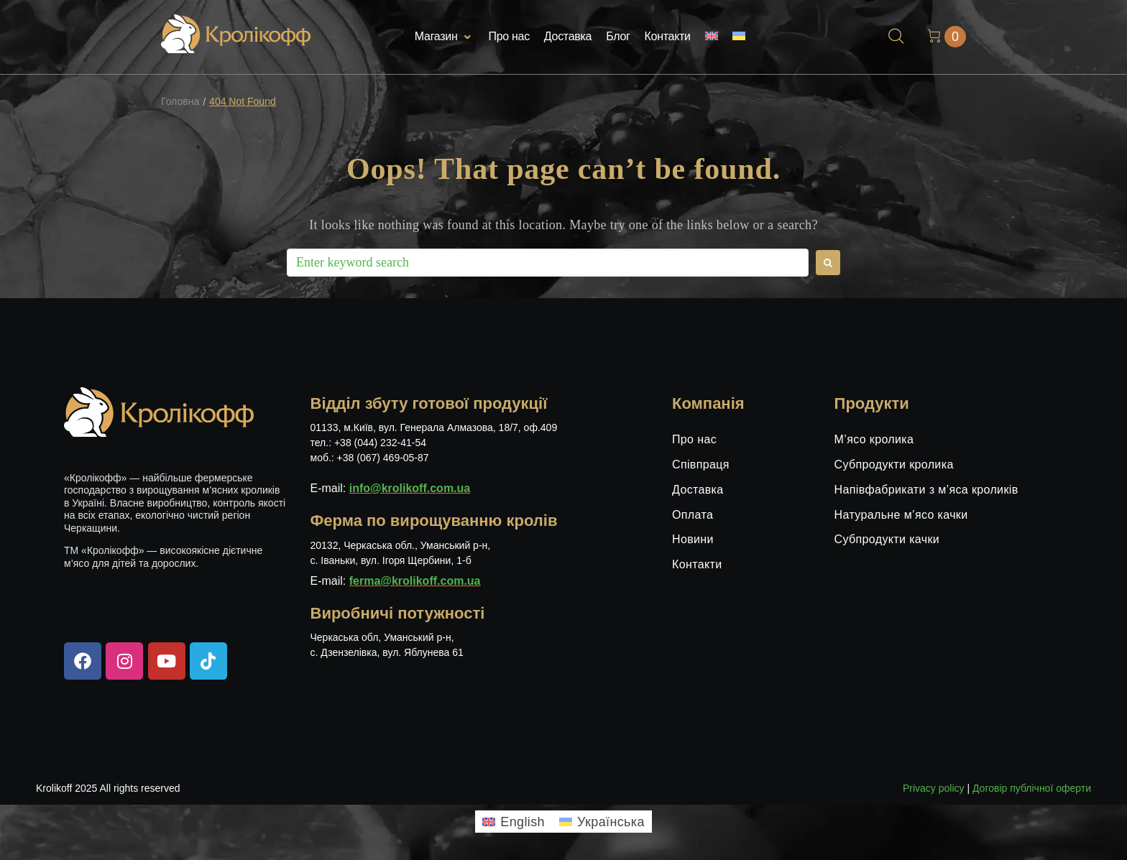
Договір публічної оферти (1031, 788)
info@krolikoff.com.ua (410, 488)
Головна (180, 101)
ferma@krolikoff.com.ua (415, 581)
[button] (445, 37)
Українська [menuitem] (611, 822)
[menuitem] (711, 37)
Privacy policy (934, 788)
